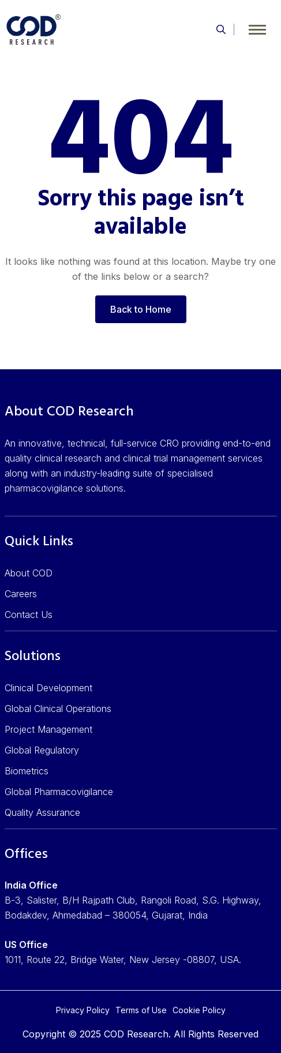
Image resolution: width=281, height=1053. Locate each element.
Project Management (48, 729)
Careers (21, 593)
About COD (29, 573)
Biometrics (26, 771)
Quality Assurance (42, 812)
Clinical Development (48, 688)
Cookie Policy (199, 1010)
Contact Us (29, 614)
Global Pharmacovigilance (59, 791)
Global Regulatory (42, 750)
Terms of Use (141, 1010)
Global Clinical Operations (58, 708)
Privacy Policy (83, 1010)
